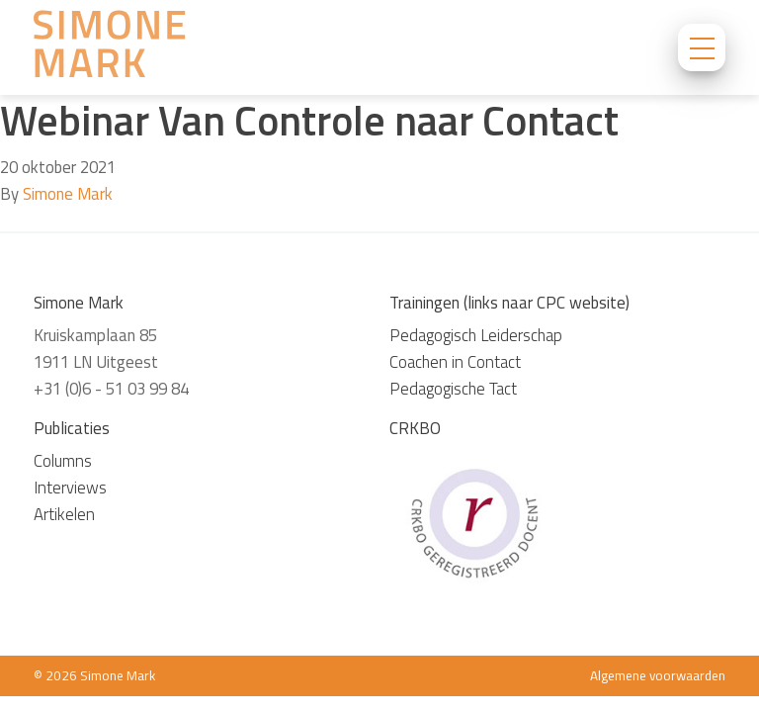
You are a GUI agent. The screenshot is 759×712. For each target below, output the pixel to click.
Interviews (70, 487)
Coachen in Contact (455, 362)
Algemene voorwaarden (657, 675)
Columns (63, 461)
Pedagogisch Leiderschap (475, 335)
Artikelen (64, 514)
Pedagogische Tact (453, 388)
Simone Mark (68, 194)
